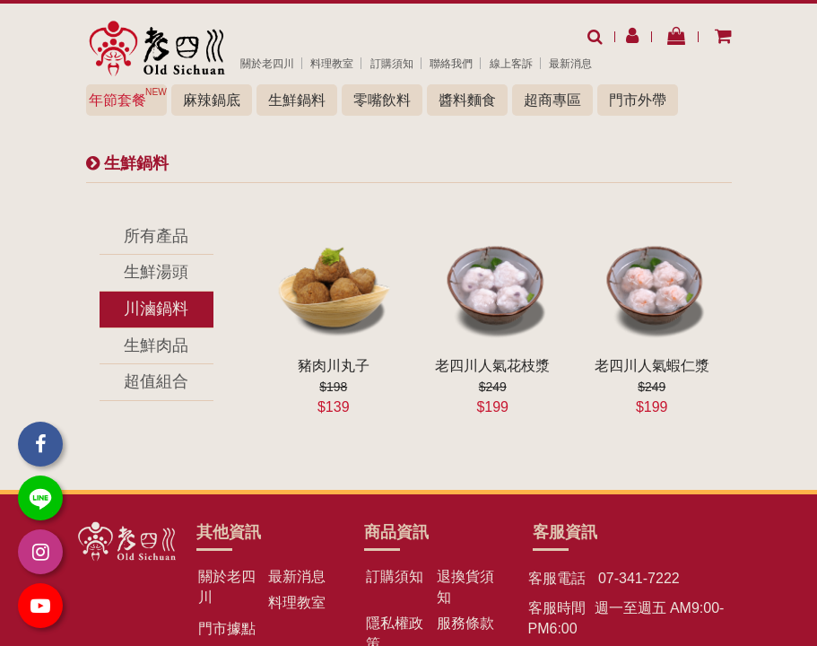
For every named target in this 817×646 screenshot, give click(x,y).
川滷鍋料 (156, 309)
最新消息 (570, 63)
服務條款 (465, 623)
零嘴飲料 (382, 100)
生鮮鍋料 (297, 100)
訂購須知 (391, 63)
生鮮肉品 (156, 345)
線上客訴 (511, 63)
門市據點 (227, 628)
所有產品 (156, 236)
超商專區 (552, 100)
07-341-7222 (637, 578)
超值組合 (156, 381)
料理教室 (331, 63)
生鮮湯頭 (156, 272)
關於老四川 (267, 63)
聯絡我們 (451, 63)
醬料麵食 (467, 100)
